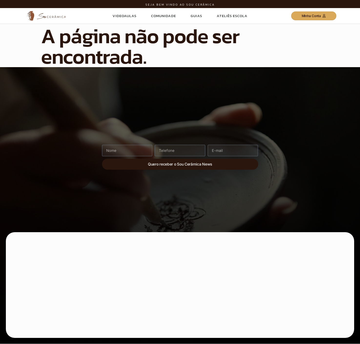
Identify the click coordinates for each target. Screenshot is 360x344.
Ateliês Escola (232, 16)
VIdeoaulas (124, 16)
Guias (196, 16)
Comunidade (163, 16)
